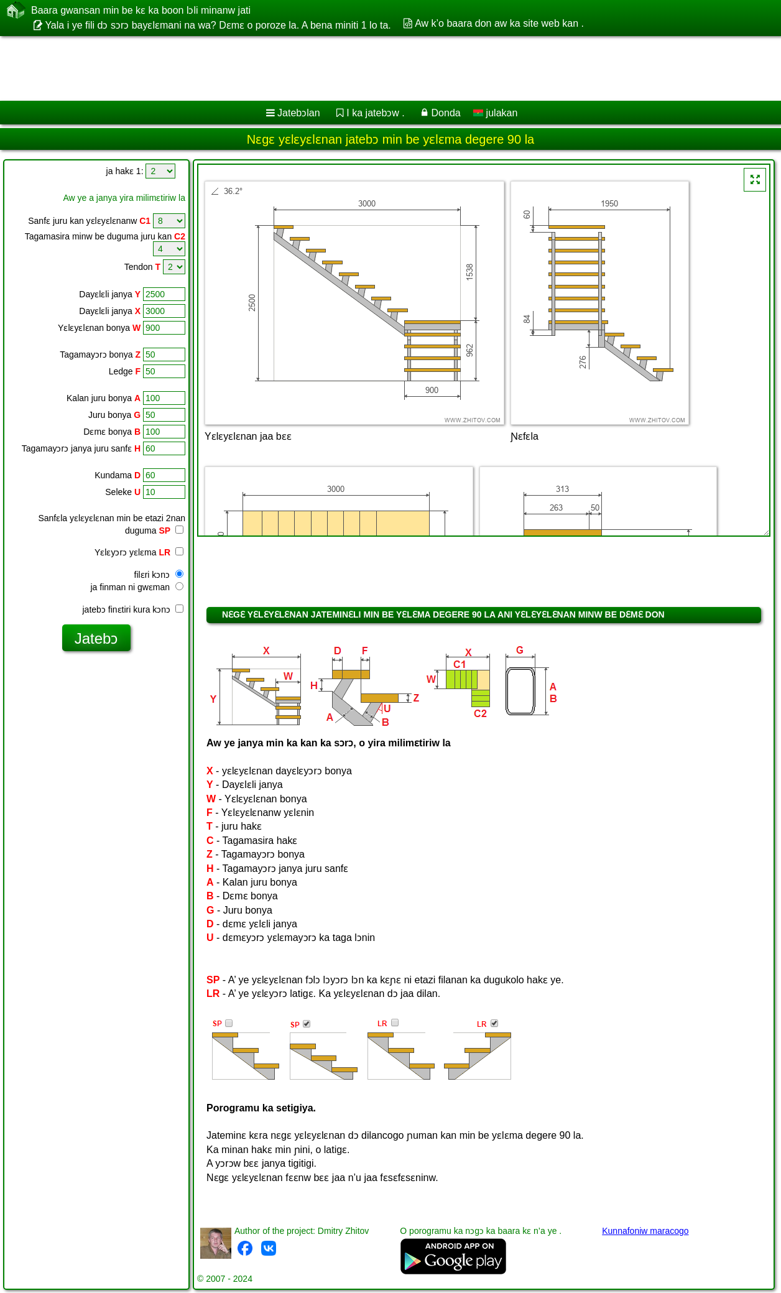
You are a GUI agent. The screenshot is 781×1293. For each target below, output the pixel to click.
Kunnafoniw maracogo (645, 1231)
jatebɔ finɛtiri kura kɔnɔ (133, 609)
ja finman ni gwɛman (136, 587)
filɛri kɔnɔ (158, 575)
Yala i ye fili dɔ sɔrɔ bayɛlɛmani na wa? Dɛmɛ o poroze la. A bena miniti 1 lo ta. (217, 25)
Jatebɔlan (298, 113)
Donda (446, 113)
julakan (495, 113)
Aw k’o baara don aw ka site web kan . (499, 23)
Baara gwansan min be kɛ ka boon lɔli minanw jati (141, 10)
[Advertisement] (317, 68)
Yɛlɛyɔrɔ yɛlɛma (139, 552)
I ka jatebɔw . (375, 113)
